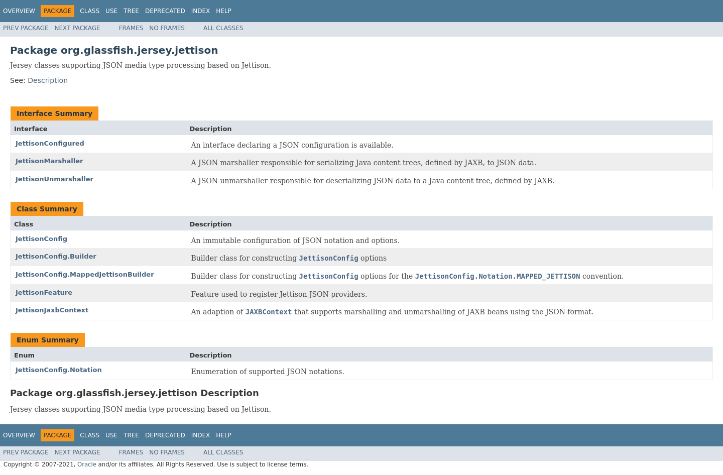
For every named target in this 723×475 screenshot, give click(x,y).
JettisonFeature (44, 292)
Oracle (86, 464)
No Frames (167, 28)
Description (48, 80)
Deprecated (165, 11)
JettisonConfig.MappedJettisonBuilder (85, 274)
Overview (19, 11)
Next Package (77, 28)
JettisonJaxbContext (52, 310)
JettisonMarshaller (49, 161)
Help (223, 11)
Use (111, 11)
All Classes (223, 28)
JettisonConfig (41, 239)
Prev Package (26, 28)
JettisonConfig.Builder (56, 256)
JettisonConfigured (50, 143)
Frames (131, 28)
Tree (131, 11)
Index (200, 11)
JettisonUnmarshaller (54, 179)
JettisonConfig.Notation (59, 370)
